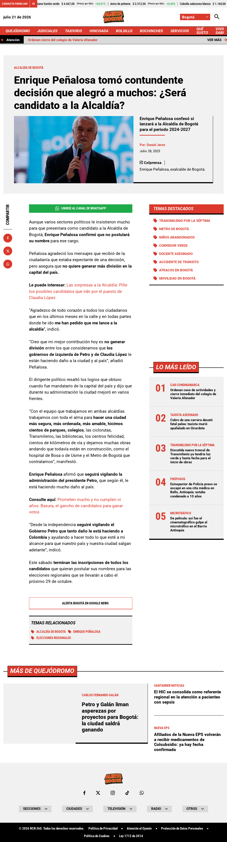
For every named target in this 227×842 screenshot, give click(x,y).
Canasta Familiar (14, 3)
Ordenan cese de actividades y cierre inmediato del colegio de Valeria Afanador (193, 394)
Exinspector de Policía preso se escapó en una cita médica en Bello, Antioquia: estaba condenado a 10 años (193, 490)
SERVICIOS (179, 31)
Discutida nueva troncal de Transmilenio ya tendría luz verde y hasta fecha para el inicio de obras (190, 456)
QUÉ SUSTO (202, 31)
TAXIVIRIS (73, 31)
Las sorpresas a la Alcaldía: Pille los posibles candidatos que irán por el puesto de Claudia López (78, 291)
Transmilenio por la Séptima (184, 221)
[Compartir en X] (7, 250)
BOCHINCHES (151, 31)
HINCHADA (99, 31)
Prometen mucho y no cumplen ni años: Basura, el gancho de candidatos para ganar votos (76, 506)
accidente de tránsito (179, 262)
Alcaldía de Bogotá (48, 632)
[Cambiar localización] (195, 17)
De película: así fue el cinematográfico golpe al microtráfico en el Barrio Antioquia (188, 524)
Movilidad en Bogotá (177, 278)
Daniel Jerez (156, 145)
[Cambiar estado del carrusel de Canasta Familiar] (33, 4)
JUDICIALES (47, 31)
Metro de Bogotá (174, 229)
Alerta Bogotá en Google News (80, 603)
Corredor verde (173, 246)
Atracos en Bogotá (176, 270)
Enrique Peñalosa (84, 632)
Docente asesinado (176, 254)
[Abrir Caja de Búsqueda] (216, 17)
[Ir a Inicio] (113, 17)
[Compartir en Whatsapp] (7, 264)
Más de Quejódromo (42, 795)
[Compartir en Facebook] (7, 238)
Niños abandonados (177, 237)
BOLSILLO (124, 31)
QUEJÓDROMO (18, 31)
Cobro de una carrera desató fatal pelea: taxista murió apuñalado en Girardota (191, 424)
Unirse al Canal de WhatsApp (80, 208)
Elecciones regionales (51, 638)
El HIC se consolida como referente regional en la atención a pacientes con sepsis (187, 820)
